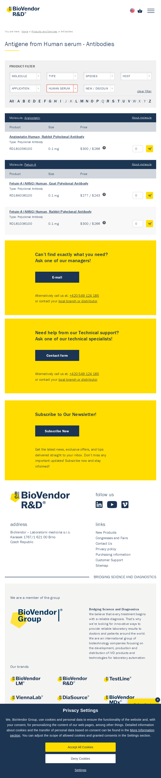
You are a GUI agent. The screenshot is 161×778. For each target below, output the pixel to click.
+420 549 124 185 (84, 295)
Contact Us (104, 543)
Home (25, 31)
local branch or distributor (78, 301)
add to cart (149, 148)
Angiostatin (32, 118)
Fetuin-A (30, 164)
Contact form (57, 355)
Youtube (112, 504)
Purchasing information (113, 554)
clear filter (144, 91)
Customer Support (109, 560)
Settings (80, 770)
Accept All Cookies (80, 747)
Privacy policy (106, 549)
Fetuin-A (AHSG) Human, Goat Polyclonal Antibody (48, 183)
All (11, 101)
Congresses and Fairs (112, 538)
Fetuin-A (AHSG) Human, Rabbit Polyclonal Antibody (50, 211)
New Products (106, 532)
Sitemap (102, 565)
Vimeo (124, 504)
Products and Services (44, 31)
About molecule (142, 117)
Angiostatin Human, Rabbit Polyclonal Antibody (46, 136)
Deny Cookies (80, 758)
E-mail (57, 277)
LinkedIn (99, 504)
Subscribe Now (57, 431)
